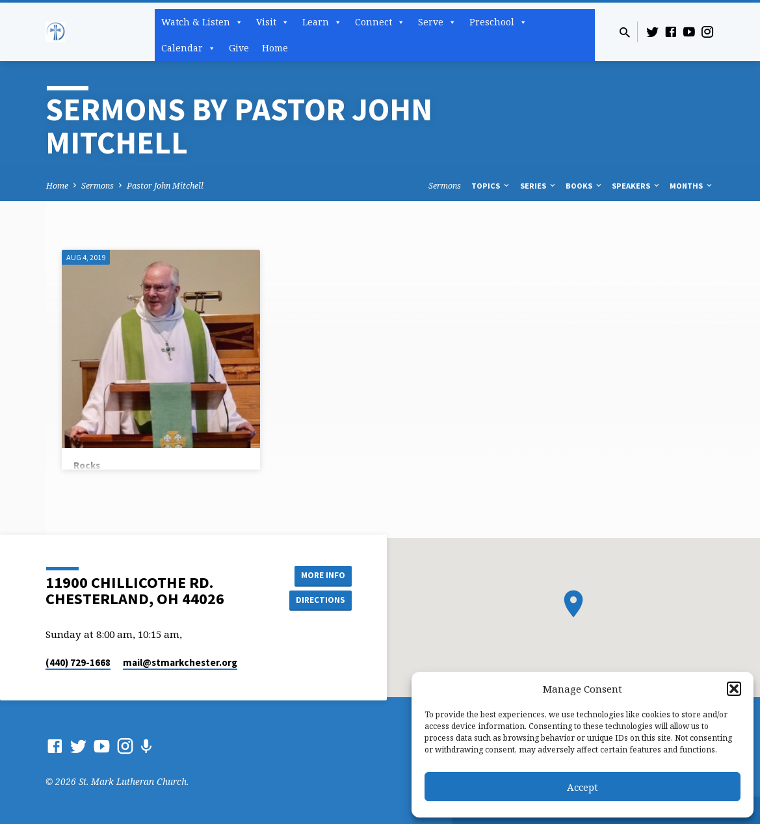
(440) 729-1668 (78, 662)
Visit (272, 22)
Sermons (97, 185)
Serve (437, 22)
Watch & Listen (202, 22)
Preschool (498, 22)
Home (275, 48)
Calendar (188, 48)
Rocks (86, 465)
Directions (318, 600)
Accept (582, 786)
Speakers (636, 186)
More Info (319, 574)
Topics (491, 186)
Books (584, 186)
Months (692, 186)
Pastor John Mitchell (165, 185)
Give (239, 48)
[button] (733, 688)
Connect (380, 22)
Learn (322, 22)
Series (538, 186)
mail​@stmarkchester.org (180, 662)
